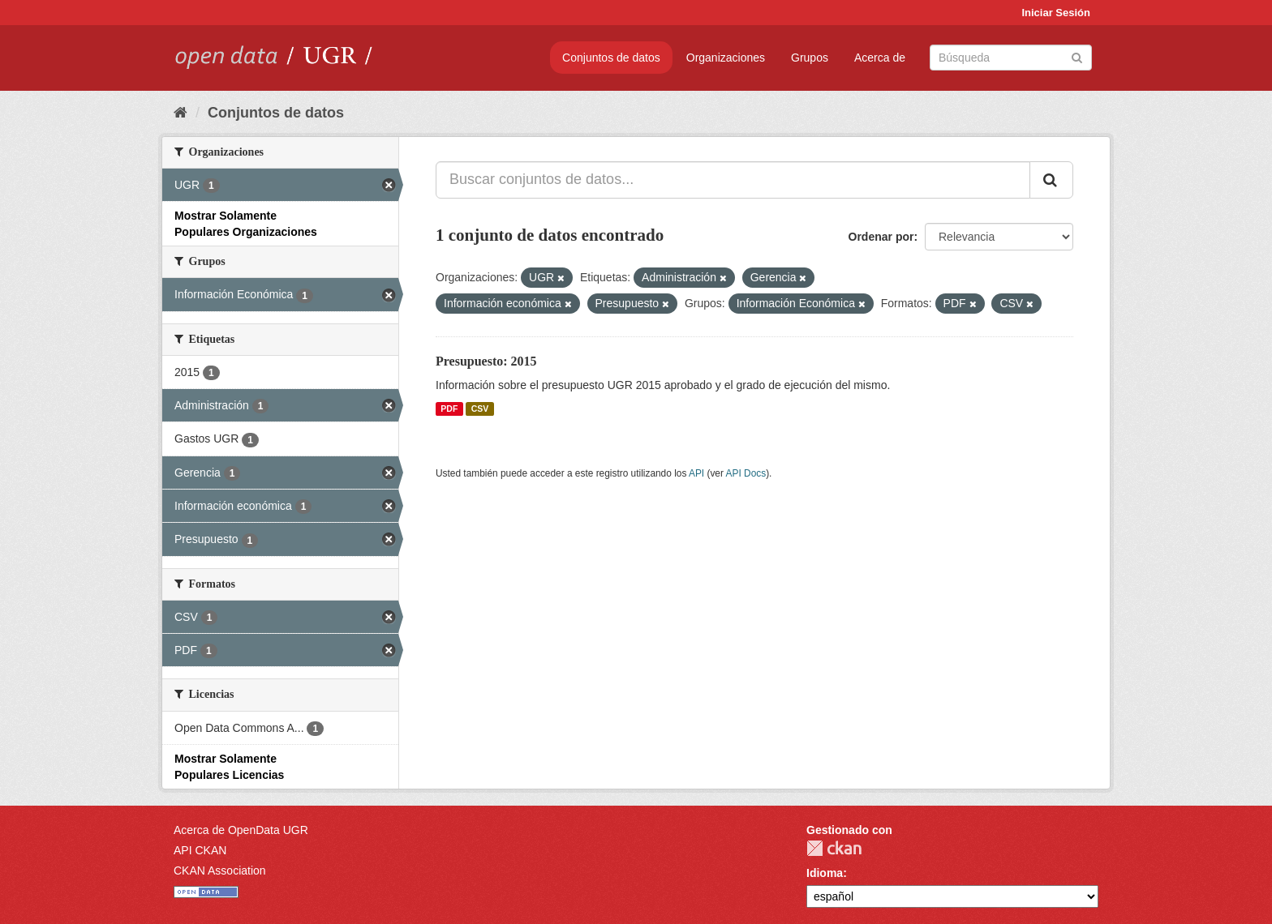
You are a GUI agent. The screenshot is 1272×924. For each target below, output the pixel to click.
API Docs (746, 473)
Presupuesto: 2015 (486, 361)
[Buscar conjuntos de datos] (1011, 58)
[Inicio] (180, 113)
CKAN (834, 848)
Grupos (809, 57)
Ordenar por (881, 236)
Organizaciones (725, 57)
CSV (480, 408)
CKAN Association (220, 870)
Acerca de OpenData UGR (241, 829)
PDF (449, 408)
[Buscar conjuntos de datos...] (733, 180)
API (696, 473)
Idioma (824, 872)
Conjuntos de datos (611, 57)
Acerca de (879, 57)
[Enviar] (1077, 56)
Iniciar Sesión (1055, 12)
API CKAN (200, 850)
